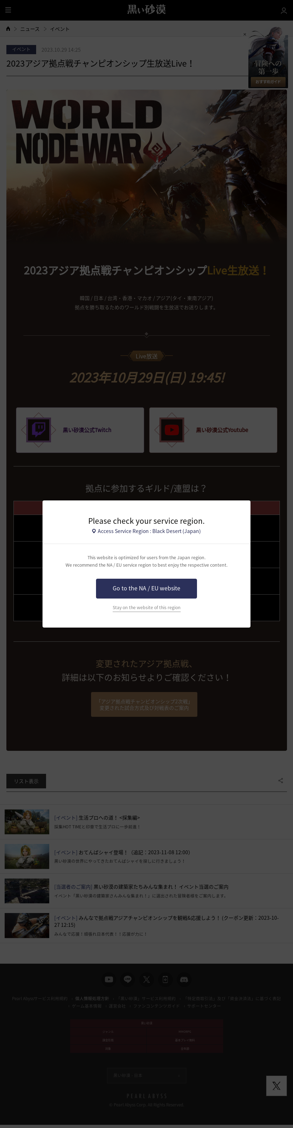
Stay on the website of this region (147, 607)
